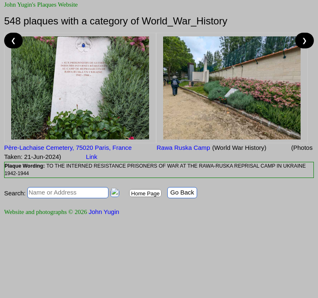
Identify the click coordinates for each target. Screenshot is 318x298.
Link (92, 156)
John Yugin (104, 211)
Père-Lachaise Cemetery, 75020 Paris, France (68, 147)
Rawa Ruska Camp (183, 147)
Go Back (182, 192)
